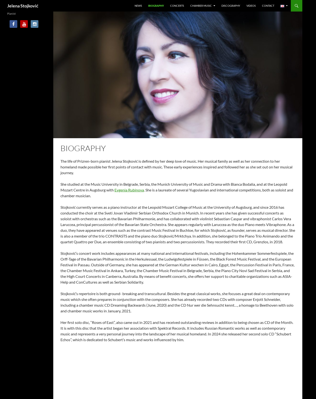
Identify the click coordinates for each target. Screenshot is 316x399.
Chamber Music (201, 5)
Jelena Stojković (22, 5)
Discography (230, 5)
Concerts (177, 5)
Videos (251, 5)
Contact (268, 5)
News (138, 5)
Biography (156, 5)
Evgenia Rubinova (129, 190)
